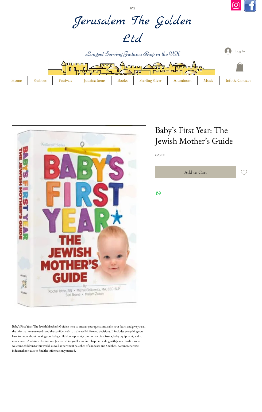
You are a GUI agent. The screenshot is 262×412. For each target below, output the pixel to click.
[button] (240, 66)
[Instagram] (236, 5)
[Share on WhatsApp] (158, 193)
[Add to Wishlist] (244, 172)
